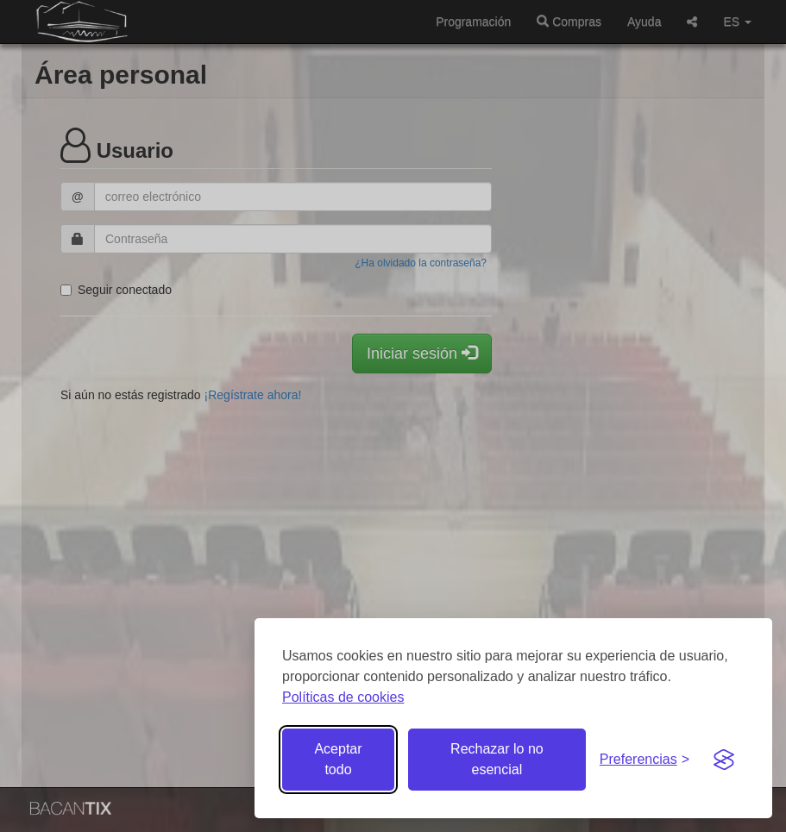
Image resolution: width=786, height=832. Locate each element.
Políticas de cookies (343, 697)
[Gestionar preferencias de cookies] (644, 760)
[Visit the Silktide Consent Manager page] (724, 759)
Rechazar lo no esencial (497, 759)
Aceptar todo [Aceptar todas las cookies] (338, 759)
